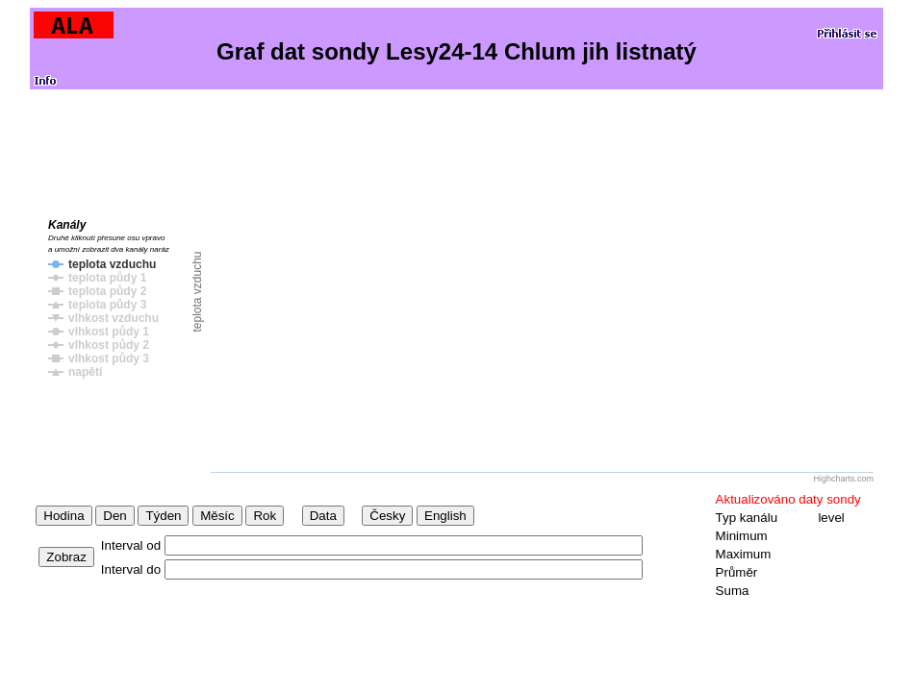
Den (114, 515)
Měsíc (217, 515)
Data (323, 515)
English (445, 515)
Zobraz (66, 557)
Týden (163, 515)
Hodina (63, 515)
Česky (387, 515)
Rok (264, 515)
